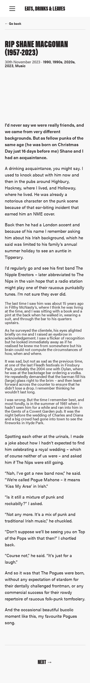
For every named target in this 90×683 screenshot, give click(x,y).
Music (20, 65)
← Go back (13, 23)
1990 (47, 62)
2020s (69, 62)
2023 (9, 65)
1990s (57, 62)
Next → (45, 661)
